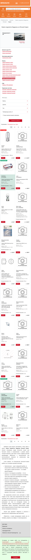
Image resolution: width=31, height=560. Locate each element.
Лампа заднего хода (7, 69)
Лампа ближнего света (7, 62)
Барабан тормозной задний (8, 93)
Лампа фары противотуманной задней (11, 75)
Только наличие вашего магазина (10, 115)
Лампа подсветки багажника (9, 76)
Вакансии (4, 526)
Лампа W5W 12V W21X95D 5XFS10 (22, 429)
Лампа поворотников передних (9, 67)
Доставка (4, 524)
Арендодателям (6, 530)
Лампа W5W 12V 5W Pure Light (7, 429)
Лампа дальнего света (7, 64)
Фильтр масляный (6, 53)
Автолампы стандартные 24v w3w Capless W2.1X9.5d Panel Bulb (22, 274)
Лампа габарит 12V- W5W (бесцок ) (7, 210)
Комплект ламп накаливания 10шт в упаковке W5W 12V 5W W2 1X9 (7, 338)
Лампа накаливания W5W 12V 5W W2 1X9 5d (7, 180)
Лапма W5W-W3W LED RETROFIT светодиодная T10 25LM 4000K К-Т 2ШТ (21, 210)
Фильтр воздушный (6, 51)
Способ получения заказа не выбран (15, 10)
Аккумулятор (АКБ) (6, 57)
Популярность (10, 124)
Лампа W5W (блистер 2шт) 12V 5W (7, 244)
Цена (17, 124)
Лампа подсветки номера (8, 80)
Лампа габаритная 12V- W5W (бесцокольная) (6, 149)
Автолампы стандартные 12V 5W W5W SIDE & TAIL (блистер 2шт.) (22, 367)
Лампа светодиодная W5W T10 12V (22, 180)
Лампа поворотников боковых (9, 66)
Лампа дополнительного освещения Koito (21, 337)
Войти (26, 16)
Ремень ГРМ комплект (7, 85)
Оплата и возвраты (7, 528)
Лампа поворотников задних (9, 71)
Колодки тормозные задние (8, 91)
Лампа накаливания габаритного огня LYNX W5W (6, 367)
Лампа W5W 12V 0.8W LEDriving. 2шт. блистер (21, 149)
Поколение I (22, 41)
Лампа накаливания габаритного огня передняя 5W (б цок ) (7, 398)
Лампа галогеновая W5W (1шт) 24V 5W (21, 306)
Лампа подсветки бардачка (8, 78)
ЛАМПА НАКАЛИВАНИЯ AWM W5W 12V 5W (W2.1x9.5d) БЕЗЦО (6, 306)
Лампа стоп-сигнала (7, 73)
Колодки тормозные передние (9, 89)
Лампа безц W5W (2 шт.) (21, 243)
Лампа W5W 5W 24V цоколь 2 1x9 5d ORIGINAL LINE (22, 398)
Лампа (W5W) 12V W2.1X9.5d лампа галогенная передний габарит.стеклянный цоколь (7, 275)
